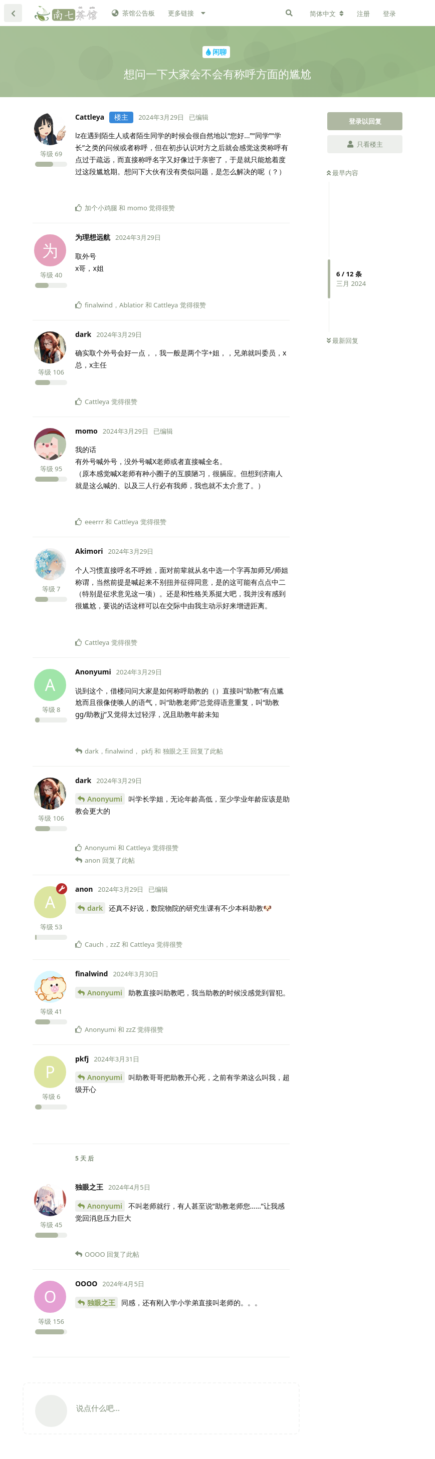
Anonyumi (104, 799)
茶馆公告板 (133, 13)
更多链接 (181, 13)
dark (95, 908)
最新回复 (342, 340)
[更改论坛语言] (326, 14)
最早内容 (342, 172)
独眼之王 (101, 1302)
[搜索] (289, 13)
